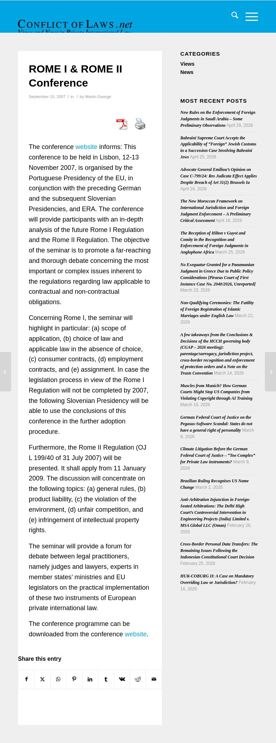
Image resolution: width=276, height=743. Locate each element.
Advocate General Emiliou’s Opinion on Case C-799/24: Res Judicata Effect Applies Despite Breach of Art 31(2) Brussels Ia (218, 176)
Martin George (98, 96)
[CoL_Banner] (76, 23)
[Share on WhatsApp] (58, 679)
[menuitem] (231, 16)
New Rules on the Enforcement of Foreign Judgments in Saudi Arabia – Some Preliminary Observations (218, 119)
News (187, 72)
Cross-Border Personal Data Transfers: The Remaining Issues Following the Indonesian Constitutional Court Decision (219, 550)
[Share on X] (42, 679)
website (86, 146)
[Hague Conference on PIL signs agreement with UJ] (270, 371)
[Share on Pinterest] (74, 679)
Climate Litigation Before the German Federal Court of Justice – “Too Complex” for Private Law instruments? (217, 455)
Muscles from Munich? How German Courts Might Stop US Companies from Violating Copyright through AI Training (216, 392)
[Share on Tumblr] (106, 679)
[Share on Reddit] (138, 679)
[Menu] (248, 16)
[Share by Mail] (153, 679)
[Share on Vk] (122, 679)
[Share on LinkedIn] (90, 679)
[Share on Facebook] (26, 679)
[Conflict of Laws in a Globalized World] (5, 371)
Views (187, 64)
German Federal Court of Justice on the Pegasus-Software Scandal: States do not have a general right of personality (216, 424)
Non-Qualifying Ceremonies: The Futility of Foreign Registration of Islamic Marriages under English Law (217, 309)
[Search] (231, 16)
